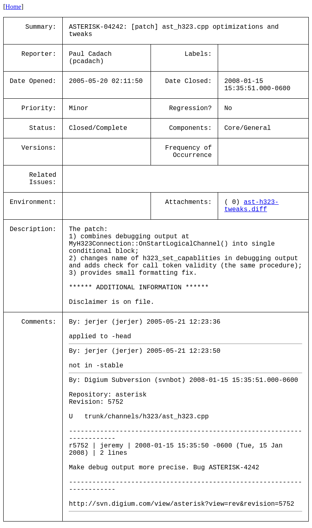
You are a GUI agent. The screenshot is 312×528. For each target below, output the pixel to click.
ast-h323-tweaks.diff (251, 206)
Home (13, 6)
